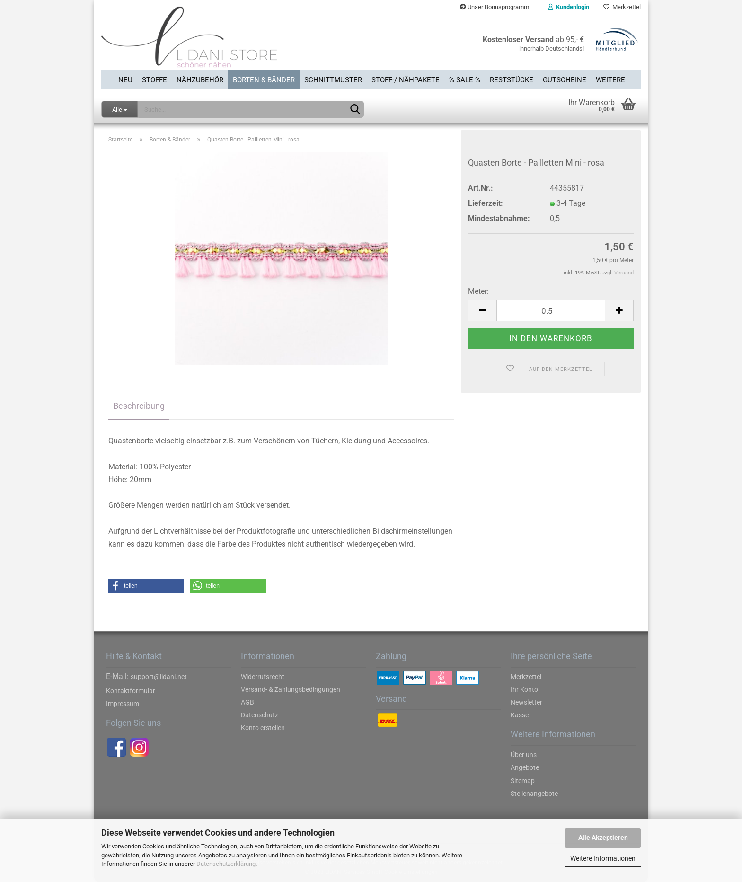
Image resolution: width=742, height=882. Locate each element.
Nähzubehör (200, 80)
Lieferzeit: (485, 203)
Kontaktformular (130, 691)
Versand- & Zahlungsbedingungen (290, 689)
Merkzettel (622, 6)
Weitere (610, 80)
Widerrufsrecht (262, 676)
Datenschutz (259, 715)
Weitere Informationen (603, 858)
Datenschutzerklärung (226, 863)
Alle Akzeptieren (603, 837)
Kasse (520, 715)
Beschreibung (139, 406)
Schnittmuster (333, 80)
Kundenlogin (568, 6)
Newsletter (526, 702)
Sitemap (523, 781)
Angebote (525, 767)
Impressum (122, 703)
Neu (125, 80)
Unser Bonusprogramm (494, 6)
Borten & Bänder (264, 80)
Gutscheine (564, 80)
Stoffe (154, 80)
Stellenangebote (534, 793)
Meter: (478, 291)
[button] (146, 586)
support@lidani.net (159, 676)
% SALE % (464, 80)
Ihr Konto (524, 689)
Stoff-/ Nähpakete (405, 80)
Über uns (524, 755)
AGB (247, 702)
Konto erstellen (263, 728)
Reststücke (511, 80)
